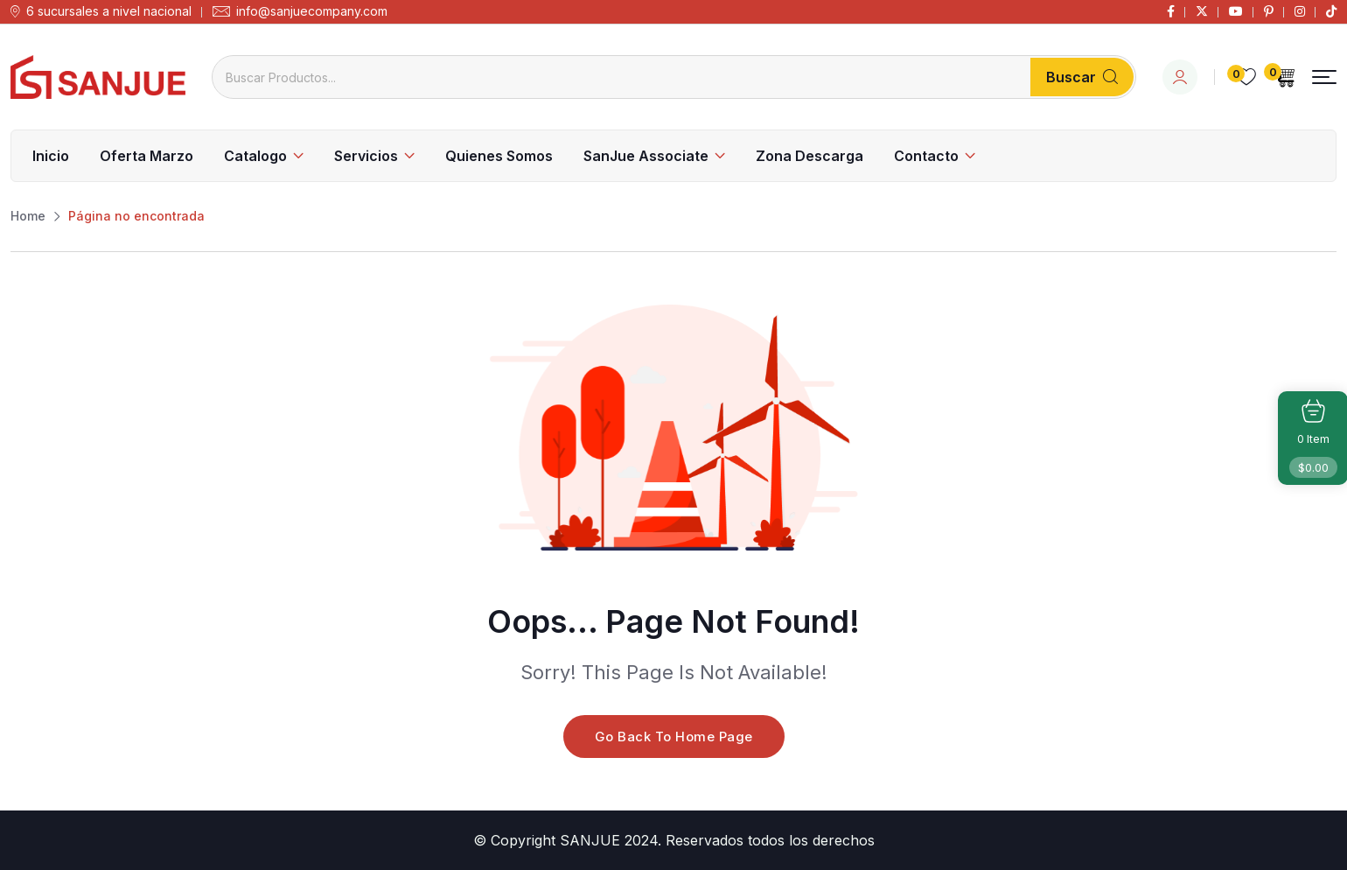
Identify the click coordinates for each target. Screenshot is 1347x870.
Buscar (1082, 77)
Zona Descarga (809, 156)
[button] (1324, 77)
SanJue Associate (645, 156)
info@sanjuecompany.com (311, 11)
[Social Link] (1171, 11)
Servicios (366, 156)
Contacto (926, 156)
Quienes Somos (499, 156)
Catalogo (255, 156)
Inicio (50, 156)
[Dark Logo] (97, 76)
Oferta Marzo (146, 156)
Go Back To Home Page (674, 736)
